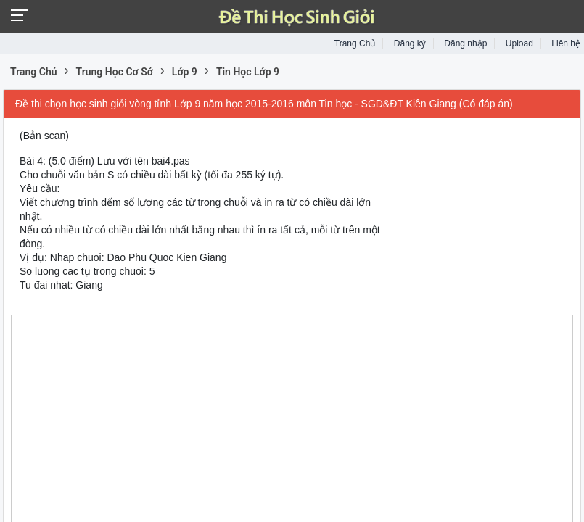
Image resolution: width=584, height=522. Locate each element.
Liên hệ (565, 43)
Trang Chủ (355, 43)
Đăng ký (410, 43)
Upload (519, 43)
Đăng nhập (465, 43)
